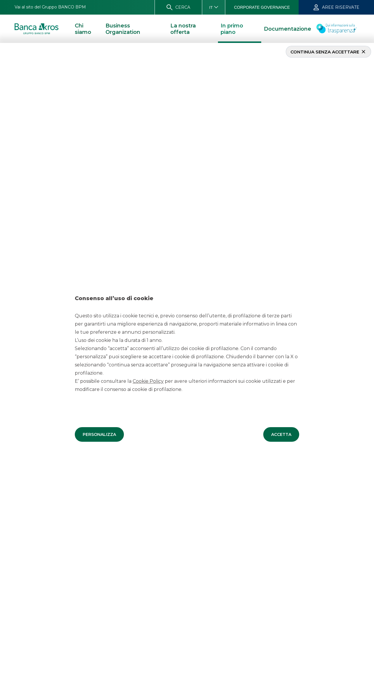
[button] (99, 434)
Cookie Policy (148, 381)
